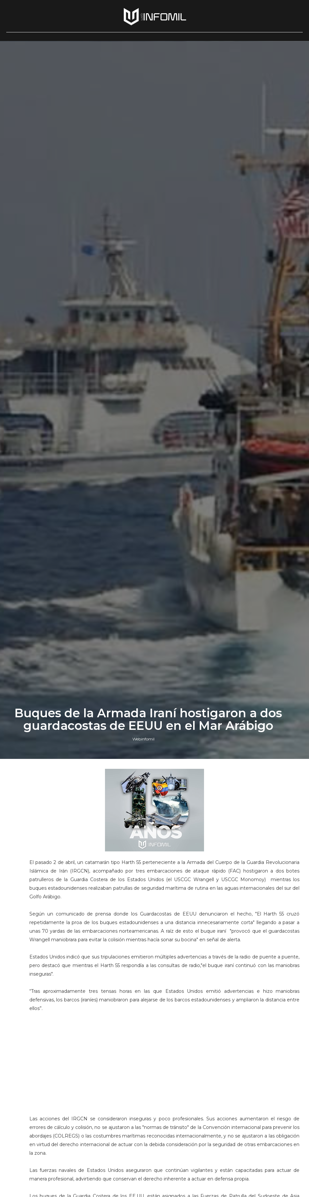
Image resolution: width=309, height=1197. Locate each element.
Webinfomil (143, 738)
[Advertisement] (164, 1059)
